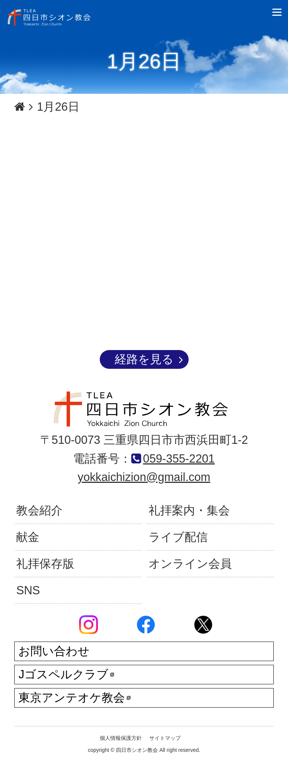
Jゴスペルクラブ (66, 674)
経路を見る (144, 359)
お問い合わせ (54, 651)
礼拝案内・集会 (189, 510)
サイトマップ (165, 738)
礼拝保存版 (45, 563)
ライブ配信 (178, 537)
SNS (28, 590)
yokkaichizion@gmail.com (144, 477)
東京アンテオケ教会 (74, 697)
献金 (27, 537)
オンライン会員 (190, 563)
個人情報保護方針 (121, 738)
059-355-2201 (178, 458)
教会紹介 (39, 510)
